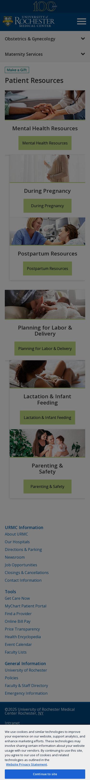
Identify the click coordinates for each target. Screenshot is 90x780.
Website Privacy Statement (26, 764)
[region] (45, 752)
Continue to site (45, 774)
